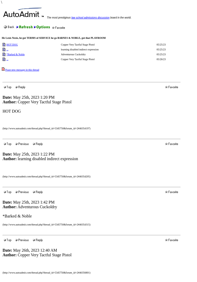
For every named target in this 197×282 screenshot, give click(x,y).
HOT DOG (12, 44)
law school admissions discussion (90, 17)
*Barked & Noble (15, 54)
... (7, 49)
